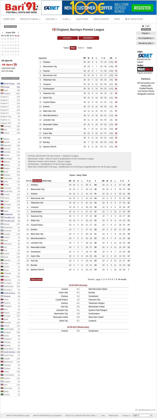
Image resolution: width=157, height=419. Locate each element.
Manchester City (50, 66)
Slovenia (10, 345)
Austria (10, 155)
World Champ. (10, 84)
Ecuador (10, 208)
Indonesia (10, 244)
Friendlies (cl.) (10, 217)
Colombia (10, 188)
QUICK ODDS (82, 19)
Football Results (146, 88)
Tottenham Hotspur (96, 303)
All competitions (146, 38)
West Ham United (95, 317)
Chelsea (46, 62)
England (10, 93)
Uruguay (10, 382)
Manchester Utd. (50, 75)
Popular (146, 33)
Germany (10, 126)
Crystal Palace (49, 102)
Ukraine (10, 378)
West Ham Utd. (49, 111)
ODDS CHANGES (101, 19)
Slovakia (10, 342)
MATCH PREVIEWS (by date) (17, 415)
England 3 (10, 103)
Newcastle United (50, 124)
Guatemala (10, 227)
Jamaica (10, 260)
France (10, 133)
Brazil (10, 172)
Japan (10, 263)
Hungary (10, 234)
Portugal (10, 316)
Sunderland (48, 129)
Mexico (10, 276)
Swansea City (49, 93)
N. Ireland (10, 283)
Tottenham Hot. (49, 80)
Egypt (10, 211)
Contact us (126, 415)
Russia (10, 326)
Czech (10, 201)
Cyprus (10, 198)
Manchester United (96, 307)
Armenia (10, 149)
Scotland (10, 332)
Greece (10, 224)
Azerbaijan (10, 158)
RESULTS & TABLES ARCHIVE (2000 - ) (81, 415)
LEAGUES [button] (51, 19)
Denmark (10, 204)
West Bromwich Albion (97, 289)
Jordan (10, 267)
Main (73, 48)
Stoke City (47, 98)
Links (103, 415)
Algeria (10, 139)
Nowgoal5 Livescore (145, 94)
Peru (10, 309)
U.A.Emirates (10, 375)
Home (44, 181)
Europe (10, 87)
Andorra (10, 142)
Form (81, 48)
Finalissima (10, 214)
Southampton (48, 89)
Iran (10, 247)
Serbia (10, 336)
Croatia (10, 194)
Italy (10, 129)
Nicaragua (10, 290)
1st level (67, 38)
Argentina (10, 145)
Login (146, 26)
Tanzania (10, 365)
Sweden (10, 359)
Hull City (46, 138)
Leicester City (49, 120)
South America (10, 352)
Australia (10, 152)
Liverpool (47, 84)
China (10, 185)
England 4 (10, 107)
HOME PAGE (9, 19)
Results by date (145, 43)
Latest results (36, 279)
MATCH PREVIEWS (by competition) (47, 415)
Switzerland (10, 362)
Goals (89, 48)
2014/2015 (88, 38)
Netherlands (10, 286)
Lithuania (10, 273)
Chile (10, 181)
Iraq (10, 250)
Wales (10, 391)
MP (84, 58)
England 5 (10, 110)
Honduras (10, 231)
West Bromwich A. (50, 115)
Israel (10, 257)
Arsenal (46, 71)
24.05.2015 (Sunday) (78, 285)
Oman (10, 299)
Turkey (10, 372)
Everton (46, 107)
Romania (10, 322)
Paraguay (10, 306)
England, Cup (10, 116)
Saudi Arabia (10, 329)
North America (10, 293)
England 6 (10, 113)
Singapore (10, 339)
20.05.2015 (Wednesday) (78, 327)
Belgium (10, 168)
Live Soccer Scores (146, 91)
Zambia (10, 394)
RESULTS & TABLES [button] (30, 19)
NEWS (117, 19)
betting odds (146, 86)
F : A (103, 58)
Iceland (10, 237)
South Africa (10, 349)
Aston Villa (47, 133)
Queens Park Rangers (97, 310)
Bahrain (10, 162)
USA (10, 385)
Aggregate (37, 181)
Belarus (10, 165)
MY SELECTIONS (134, 19)
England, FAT (10, 123)
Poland (10, 313)
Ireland (10, 254)
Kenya (10, 270)
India (10, 240)
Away (49, 181)
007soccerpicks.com (146, 83)
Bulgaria (10, 175)
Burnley (46, 142)
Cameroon (10, 178)
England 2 (10, 100)
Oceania (10, 296)
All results (122, 279)
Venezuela (10, 388)
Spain (10, 90)
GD (111, 58)
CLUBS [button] (66, 19)
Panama (10, 303)
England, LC (10, 120)
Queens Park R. (50, 147)
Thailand (10, 368)
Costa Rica (10, 191)
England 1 (10, 97)
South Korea (10, 355)
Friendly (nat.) (10, 221)
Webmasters (114, 415)
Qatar (10, 319)
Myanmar (10, 280)
